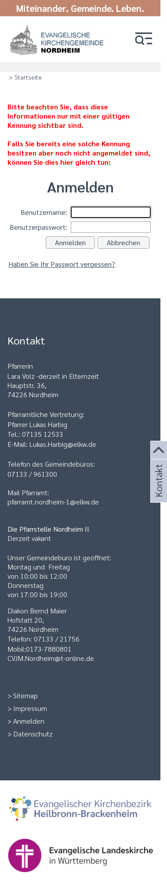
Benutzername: (44, 212)
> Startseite (25, 77)
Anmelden (28, 720)
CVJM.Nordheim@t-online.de (50, 658)
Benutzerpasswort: (38, 227)
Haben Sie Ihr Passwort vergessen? (61, 263)
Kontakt (158, 491)
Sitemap (25, 695)
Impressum (30, 708)
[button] (143, 39)
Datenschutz (33, 733)
